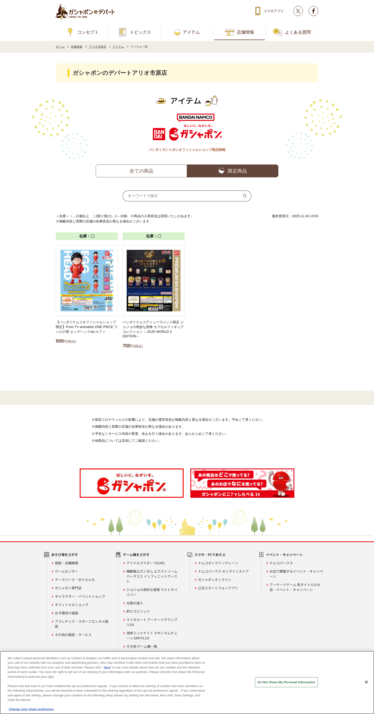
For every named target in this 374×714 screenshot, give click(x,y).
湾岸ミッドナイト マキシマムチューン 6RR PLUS (151, 635)
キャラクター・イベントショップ (80, 596)
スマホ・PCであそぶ (209, 554)
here (107, 667)
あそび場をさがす (64, 554)
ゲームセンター (66, 571)
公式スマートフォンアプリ (218, 588)
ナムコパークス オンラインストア (223, 571)
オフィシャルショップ (71, 604)
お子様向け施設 (66, 613)
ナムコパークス (281, 562)
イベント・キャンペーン (284, 554)
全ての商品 (141, 171)
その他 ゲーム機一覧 (141, 646)
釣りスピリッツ (138, 611)
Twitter (298, 11)
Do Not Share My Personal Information (286, 682)
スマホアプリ (274, 11)
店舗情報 (245, 32)
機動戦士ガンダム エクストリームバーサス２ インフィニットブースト (151, 576)
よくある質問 (298, 32)
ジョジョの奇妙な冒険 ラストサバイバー (151, 592)
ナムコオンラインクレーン (218, 562)
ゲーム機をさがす (136, 554)
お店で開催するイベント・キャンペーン (296, 574)
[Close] (366, 682)
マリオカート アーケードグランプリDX (151, 622)
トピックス (140, 32)
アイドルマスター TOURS (145, 562)
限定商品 (237, 171)
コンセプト (88, 32)
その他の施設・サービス (73, 634)
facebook (313, 11)
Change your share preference (31, 709)
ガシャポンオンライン (214, 579)
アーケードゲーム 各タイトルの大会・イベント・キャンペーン (295, 587)
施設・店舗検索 (66, 562)
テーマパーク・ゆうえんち (75, 579)
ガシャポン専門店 (68, 588)
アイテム (191, 32)
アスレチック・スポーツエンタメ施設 (81, 624)
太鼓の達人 (134, 603)
